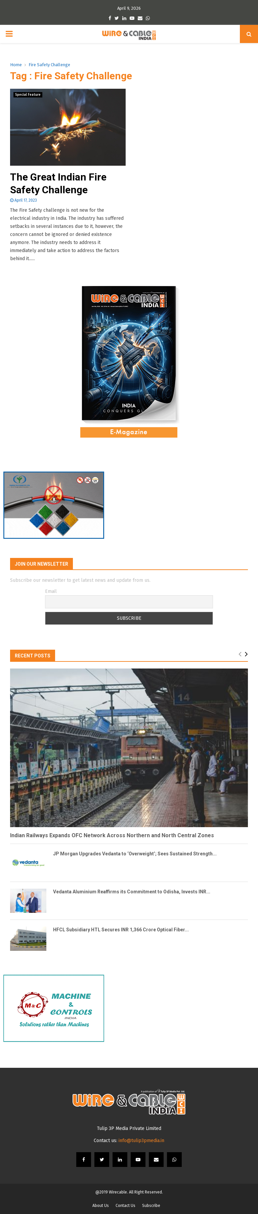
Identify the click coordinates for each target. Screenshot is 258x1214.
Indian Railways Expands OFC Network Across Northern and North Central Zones (112, 835)
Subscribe (151, 1205)
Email (51, 591)
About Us (100, 1205)
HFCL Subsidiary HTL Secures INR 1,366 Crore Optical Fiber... (121, 929)
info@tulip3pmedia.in (141, 1140)
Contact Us (125, 1205)
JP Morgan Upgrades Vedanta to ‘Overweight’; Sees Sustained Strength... (135, 853)
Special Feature (28, 95)
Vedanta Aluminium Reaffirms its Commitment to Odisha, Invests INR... (131, 891)
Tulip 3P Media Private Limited (129, 1128)
